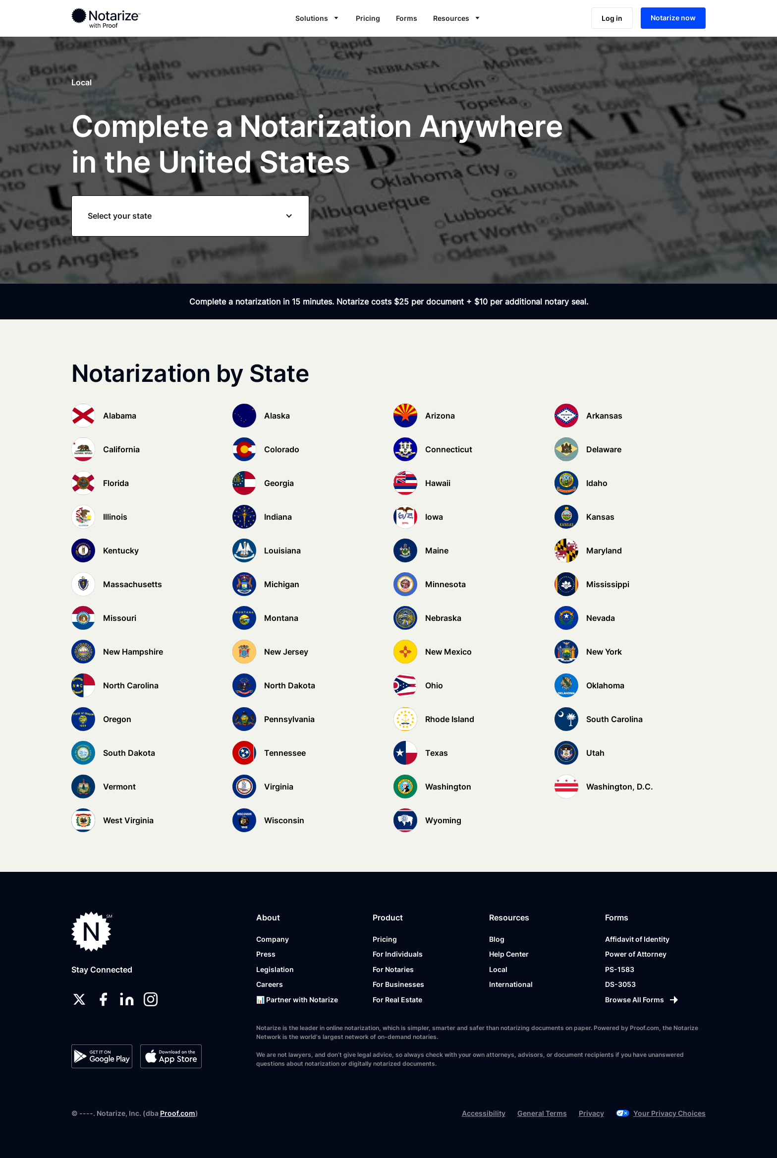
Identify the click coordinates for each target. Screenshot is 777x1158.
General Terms (542, 1113)
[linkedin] (127, 999)
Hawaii (437, 483)
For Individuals (398, 954)
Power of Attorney (635, 954)
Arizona (440, 416)
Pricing (368, 18)
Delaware (603, 449)
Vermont (119, 787)
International (511, 984)
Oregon (117, 719)
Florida (116, 483)
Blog (496, 939)
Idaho (597, 483)
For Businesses (398, 984)
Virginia (278, 787)
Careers (269, 984)
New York (604, 652)
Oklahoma (605, 685)
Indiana (278, 517)
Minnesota (445, 584)
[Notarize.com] (91, 932)
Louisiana (282, 550)
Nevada (600, 618)
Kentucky (121, 550)
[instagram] (151, 999)
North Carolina (131, 685)
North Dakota (289, 685)
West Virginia (128, 820)
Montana (281, 618)
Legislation (275, 969)
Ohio (434, 685)
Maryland (604, 550)
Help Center (509, 954)
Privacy (591, 1113)
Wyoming (443, 820)
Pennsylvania (289, 719)
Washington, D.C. (619, 787)
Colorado (281, 449)
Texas (436, 753)
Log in (612, 18)
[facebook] (103, 999)
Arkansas (604, 416)
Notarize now (673, 17)
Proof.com (177, 1113)
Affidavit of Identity (637, 939)
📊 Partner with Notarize (297, 999)
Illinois (115, 517)
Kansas (600, 517)
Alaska (277, 416)
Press (266, 954)
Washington (448, 787)
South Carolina (614, 719)
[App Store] (170, 1056)
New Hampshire (133, 652)
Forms (406, 18)
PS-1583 (619, 969)
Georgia (279, 483)
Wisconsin (284, 820)
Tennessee (285, 753)
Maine (436, 550)
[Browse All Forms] (642, 1000)
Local (498, 969)
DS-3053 (620, 984)
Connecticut (448, 449)
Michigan (281, 584)
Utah (595, 753)
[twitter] (79, 999)
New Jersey (286, 652)
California (121, 449)
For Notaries (393, 969)
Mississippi (607, 584)
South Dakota (129, 753)
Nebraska (443, 618)
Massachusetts (132, 584)
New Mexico (448, 652)
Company (272, 939)
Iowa (434, 517)
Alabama (119, 416)
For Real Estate (397, 999)
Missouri (119, 618)
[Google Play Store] (101, 1056)
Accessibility (483, 1113)
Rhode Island (449, 719)
